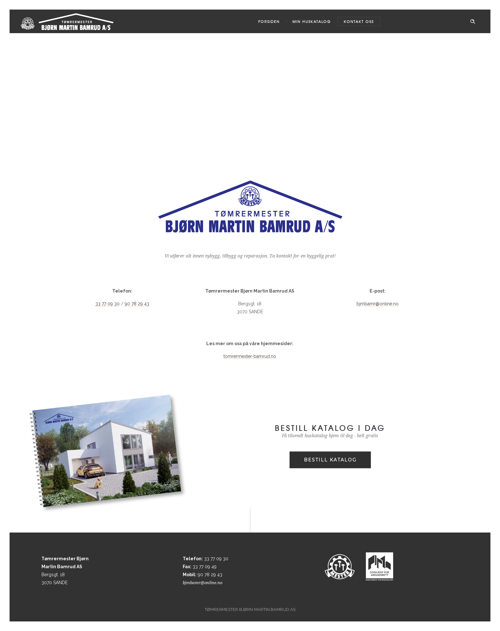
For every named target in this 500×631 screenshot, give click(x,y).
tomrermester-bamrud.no (250, 356)
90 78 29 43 (137, 303)
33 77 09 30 (107, 303)
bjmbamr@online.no (378, 303)
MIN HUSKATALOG (311, 21)
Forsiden (269, 21)
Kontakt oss (359, 21)
